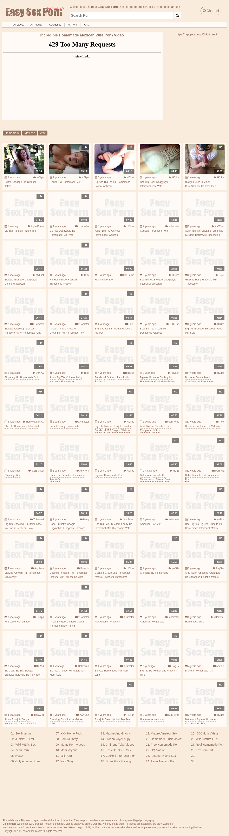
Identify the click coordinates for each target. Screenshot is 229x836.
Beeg (84, 519)
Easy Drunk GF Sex (118, 750)
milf (78, 182)
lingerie (54, 577)
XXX (86, 24)
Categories (55, 24)
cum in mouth (202, 182)
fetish (219, 328)
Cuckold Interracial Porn (121, 755)
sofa (20, 230)
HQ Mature (158, 750)
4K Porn (72, 24)
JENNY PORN (24, 739)
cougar (25, 719)
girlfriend (10, 283)
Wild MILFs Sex (25, 744)
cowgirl (71, 524)
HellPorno (127, 275)
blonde (53, 182)
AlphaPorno (36, 226)
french (53, 426)
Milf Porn (66, 755)
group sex (111, 572)
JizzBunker (36, 470)
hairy (198, 279)
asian (98, 230)
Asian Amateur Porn (163, 761)
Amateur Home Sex (163, 755)
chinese (115, 230)
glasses (189, 279)
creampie (217, 230)
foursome (10, 621)
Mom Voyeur (68, 750)
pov (154, 186)
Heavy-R (37, 714)
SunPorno (172, 421)
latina (98, 186)
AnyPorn (83, 470)
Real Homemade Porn (210, 744)
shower (159, 479)
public (126, 377)
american (145, 524)
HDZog (128, 372)
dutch (169, 426)
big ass (99, 182)
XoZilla (219, 519)
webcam (107, 186)
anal (142, 426)
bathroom (55, 475)
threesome (156, 230)
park (119, 377)
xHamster (82, 226)
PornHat (218, 470)
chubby (164, 377)
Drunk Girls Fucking (118, 761)
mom (52, 674)
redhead (100, 381)
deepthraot (207, 381)
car (153, 524)
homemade (12, 133)
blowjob (189, 182)
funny (62, 426)
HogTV (173, 666)
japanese (194, 577)
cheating (206, 230)
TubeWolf (37, 519)
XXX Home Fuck (71, 733)
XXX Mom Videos (207, 733)
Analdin (218, 666)
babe (188, 475)
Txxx (85, 275)
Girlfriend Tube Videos (120, 744)
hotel (157, 381)
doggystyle (162, 182)
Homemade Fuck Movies (167, 739)
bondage (17, 182)
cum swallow (192, 186)
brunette (19, 279)
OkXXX (38, 372)
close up (19, 328)
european (210, 328)
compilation (67, 719)
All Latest (18, 24)
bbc (142, 182)
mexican (29, 133)
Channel (211, 11)
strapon (116, 430)
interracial (145, 186)
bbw (142, 328)
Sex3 (220, 275)
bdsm (8, 182)
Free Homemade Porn (165, 744)
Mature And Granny (118, 733)
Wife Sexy (66, 761)
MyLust (38, 275)
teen (213, 186)
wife (43, 133)
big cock (150, 182)
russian (72, 279)
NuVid (39, 666)
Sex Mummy (23, 733)
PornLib (83, 568)
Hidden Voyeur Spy (118, 739)
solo (192, 332)
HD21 (174, 470)
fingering (10, 377)
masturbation (168, 381)
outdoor (31, 182)
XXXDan (218, 226)
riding (71, 625)
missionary (10, 577)
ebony (124, 524)
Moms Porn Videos (72, 744)
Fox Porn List (204, 750)
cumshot (160, 426)
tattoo (8, 186)
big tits (108, 182)
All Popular (36, 24)
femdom (127, 426)
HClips (38, 177)
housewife (201, 235)
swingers (109, 577)
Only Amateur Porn (27, 761)
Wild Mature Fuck (207, 739)
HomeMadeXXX (33, 421)
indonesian (214, 235)
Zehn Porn (22, 750)
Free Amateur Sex (34, 12)
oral (39, 332)
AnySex (173, 372)
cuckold (144, 230)
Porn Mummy (69, 739)
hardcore (207, 279)
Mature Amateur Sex (164, 733)
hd (24, 182)
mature (214, 528)
